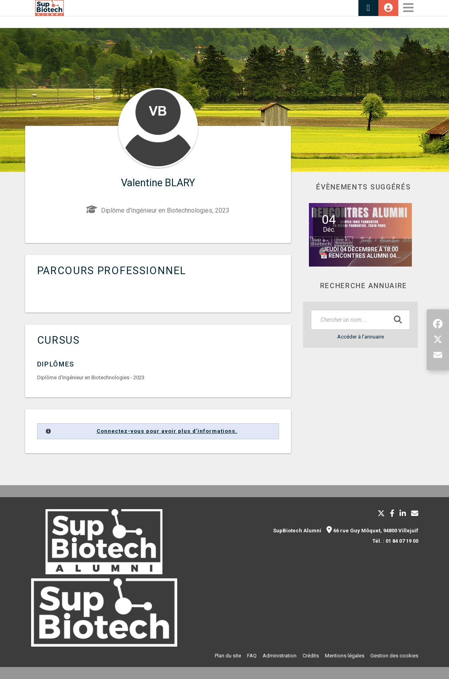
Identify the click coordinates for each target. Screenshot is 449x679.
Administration (280, 656)
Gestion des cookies (394, 656)
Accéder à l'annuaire (360, 337)
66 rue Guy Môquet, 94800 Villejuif (372, 531)
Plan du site (228, 656)
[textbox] (360, 320)
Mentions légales (344, 656)
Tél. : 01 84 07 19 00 (395, 541)
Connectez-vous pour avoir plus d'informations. (167, 431)
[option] (360, 235)
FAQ (252, 656)
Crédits (311, 656)
